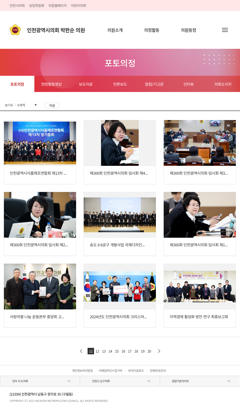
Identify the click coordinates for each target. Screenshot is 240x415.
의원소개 (115, 30)
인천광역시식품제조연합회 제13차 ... (38, 173)
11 (91, 351)
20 (149, 351)
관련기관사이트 (180, 381)
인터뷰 (188, 84)
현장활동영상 (51, 84)
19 (142, 351)
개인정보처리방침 (82, 370)
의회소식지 (222, 84)
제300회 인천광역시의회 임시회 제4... (119, 173)
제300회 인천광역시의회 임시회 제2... (39, 244)
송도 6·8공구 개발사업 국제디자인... (117, 244)
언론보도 (120, 84)
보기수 (9, 105)
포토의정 (17, 84)
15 (116, 351)
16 (123, 351)
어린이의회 (78, 5)
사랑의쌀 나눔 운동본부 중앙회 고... (37, 316)
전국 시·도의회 (20, 381)
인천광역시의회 (56, 30)
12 (97, 351)
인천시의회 (17, 5)
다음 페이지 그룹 (159, 351)
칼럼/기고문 (154, 84)
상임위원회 (36, 5)
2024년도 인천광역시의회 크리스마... (118, 316)
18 (136, 351)
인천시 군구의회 (101, 381)
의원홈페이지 (57, 5)
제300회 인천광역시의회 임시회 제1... (199, 244)
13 (104, 351)
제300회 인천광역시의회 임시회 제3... (199, 173)
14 (110, 351)
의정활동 (151, 30)
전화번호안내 (158, 370)
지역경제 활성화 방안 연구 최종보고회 (199, 316)
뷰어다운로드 (136, 370)
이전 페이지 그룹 (81, 351)
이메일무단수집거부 (110, 370)
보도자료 (86, 84)
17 (129, 351)
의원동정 (188, 30)
